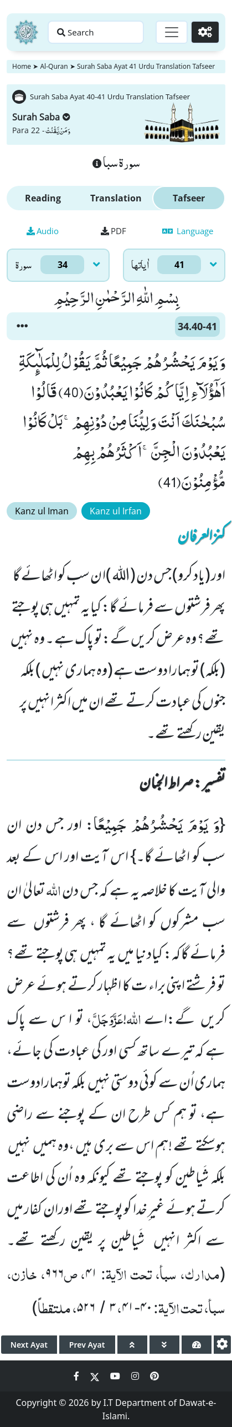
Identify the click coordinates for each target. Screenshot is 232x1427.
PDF (113, 230)
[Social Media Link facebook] (77, 1376)
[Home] (26, 32)
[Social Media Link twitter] (95, 1376)
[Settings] (205, 32)
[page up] (132, 1344)
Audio (43, 230)
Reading (43, 198)
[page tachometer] (197, 1344)
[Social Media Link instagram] (136, 1376)
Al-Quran (54, 66)
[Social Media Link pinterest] (154, 1376)
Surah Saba (41, 117)
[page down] (164, 1344)
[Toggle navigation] (172, 32)
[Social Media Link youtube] (116, 1376)
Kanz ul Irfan (116, 511)
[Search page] (96, 32)
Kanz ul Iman (42, 511)
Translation (116, 198)
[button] (22, 326)
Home (21, 66)
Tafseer (189, 198)
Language (187, 230)
